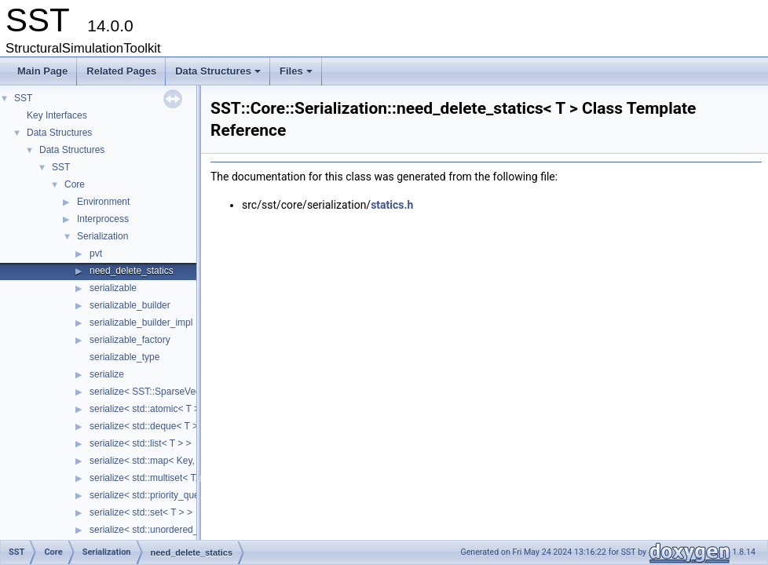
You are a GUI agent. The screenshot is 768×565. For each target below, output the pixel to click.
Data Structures (219, 75)
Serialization (102, 236)
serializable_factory (130, 339)
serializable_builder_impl (141, 322)
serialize (107, 374)
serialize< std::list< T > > (141, 443)
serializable (113, 287)
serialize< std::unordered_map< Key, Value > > (187, 529)
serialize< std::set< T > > (141, 512)
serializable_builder (130, 305)
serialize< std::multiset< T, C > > (157, 477)
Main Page (42, 71)
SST (23, 98)
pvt (96, 253)
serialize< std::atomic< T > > (148, 408)
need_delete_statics (132, 270)
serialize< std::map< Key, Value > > (163, 460)
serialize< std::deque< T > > (148, 426)
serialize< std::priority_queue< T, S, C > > (176, 495)
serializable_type (124, 357)
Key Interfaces (57, 115)
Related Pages (121, 71)
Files (297, 75)
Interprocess (103, 218)
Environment (103, 201)
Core (74, 184)
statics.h (392, 205)
